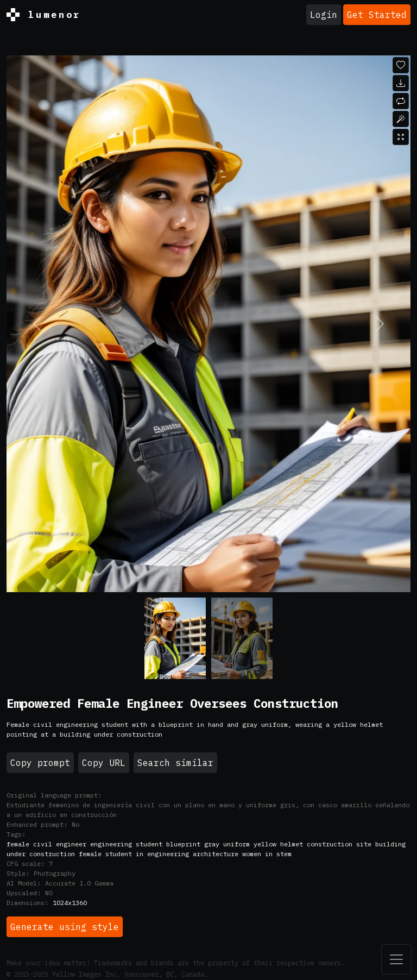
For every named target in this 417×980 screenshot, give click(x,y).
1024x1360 (70, 903)
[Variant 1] (242, 638)
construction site (339, 844)
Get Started (377, 14)
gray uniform (227, 844)
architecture (215, 854)
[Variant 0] (175, 638)
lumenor (44, 14)
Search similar (175, 762)
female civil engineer (46, 844)
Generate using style (64, 926)
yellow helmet (278, 844)
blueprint (183, 844)
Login (323, 14)
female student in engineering (134, 854)
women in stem (267, 854)
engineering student (126, 844)
